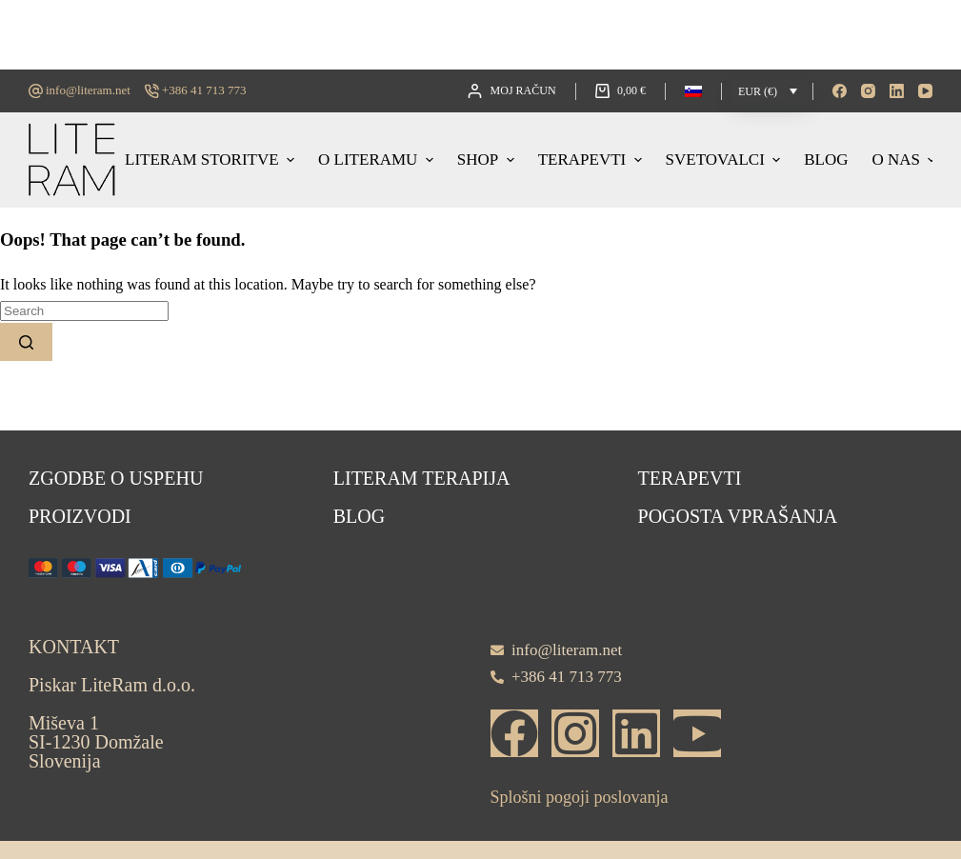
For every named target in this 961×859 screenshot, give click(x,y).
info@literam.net (88, 90)
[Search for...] (84, 311)
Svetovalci (726, 159)
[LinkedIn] (897, 91)
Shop (488, 159)
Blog (826, 159)
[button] (693, 91)
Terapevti (592, 159)
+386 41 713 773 (204, 90)
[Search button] (26, 342)
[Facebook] (839, 91)
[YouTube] (925, 91)
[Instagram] (868, 91)
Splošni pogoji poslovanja (580, 797)
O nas (903, 159)
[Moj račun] (511, 91)
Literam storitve (212, 159)
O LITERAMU (378, 159)
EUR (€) (757, 91)
